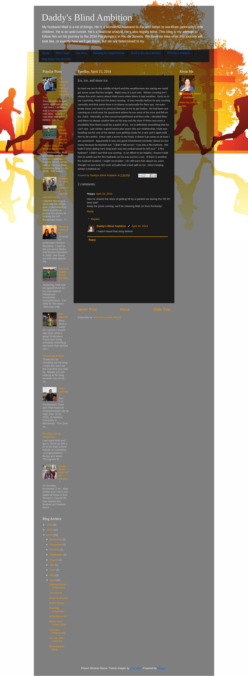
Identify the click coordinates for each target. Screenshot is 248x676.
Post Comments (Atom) (107, 317)
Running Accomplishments (109, 52)
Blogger (161, 668)
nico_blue (135, 668)
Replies (95, 219)
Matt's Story (62, 52)
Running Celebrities (63, 229)
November (56, 544)
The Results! (63, 315)
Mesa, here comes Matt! (57, 623)
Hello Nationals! (63, 391)
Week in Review (58, 598)
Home (46, 52)
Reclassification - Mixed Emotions (63, 275)
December (56, 539)
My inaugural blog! (53, 355)
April (53, 580)
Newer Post (87, 309)
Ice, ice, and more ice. (56, 639)
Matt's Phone (56, 603)
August (54, 559)
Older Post (161, 309)
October (55, 549)
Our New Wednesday (57, 631)
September (56, 554)
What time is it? (58, 616)
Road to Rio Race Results (146, 52)
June (53, 569)
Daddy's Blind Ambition (87, 17)
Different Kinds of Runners (57, 586)
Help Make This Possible (56, 59)
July (52, 564)
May (52, 575)
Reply (90, 211)
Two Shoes (55, 592)
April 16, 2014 (104, 193)
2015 (50, 529)
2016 (50, 524)
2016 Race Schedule (178, 52)
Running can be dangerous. (52, 435)
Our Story (81, 52)
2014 (50, 535)
